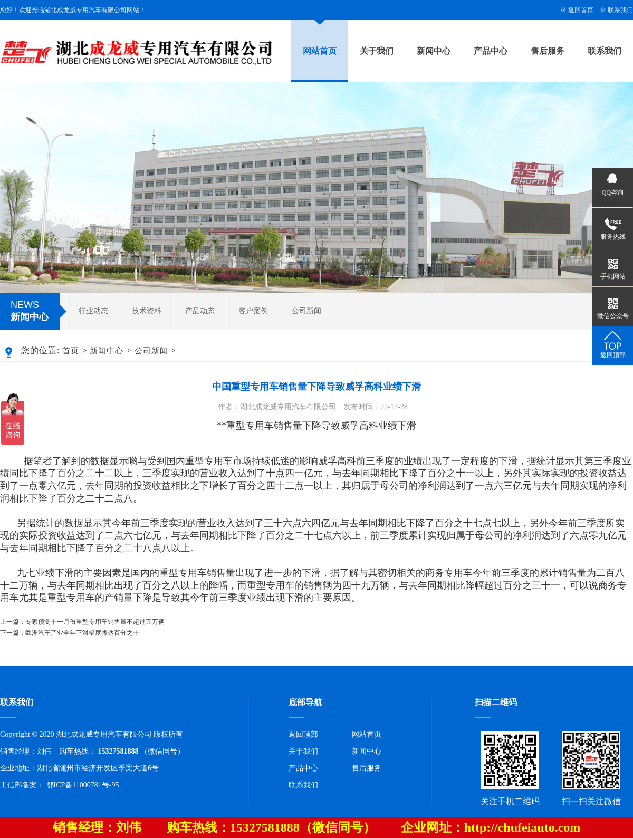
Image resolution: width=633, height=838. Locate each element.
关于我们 (377, 50)
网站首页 (320, 50)
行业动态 (93, 311)
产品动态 (200, 311)
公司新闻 (306, 311)
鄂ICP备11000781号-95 (82, 785)
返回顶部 (303, 734)
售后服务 (547, 50)
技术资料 (146, 311)
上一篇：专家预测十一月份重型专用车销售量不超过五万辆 (82, 621)
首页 (70, 350)
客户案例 (253, 311)
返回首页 (580, 10)
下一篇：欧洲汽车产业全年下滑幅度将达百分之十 (69, 633)
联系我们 (620, 10)
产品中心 (490, 50)
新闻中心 (433, 50)
